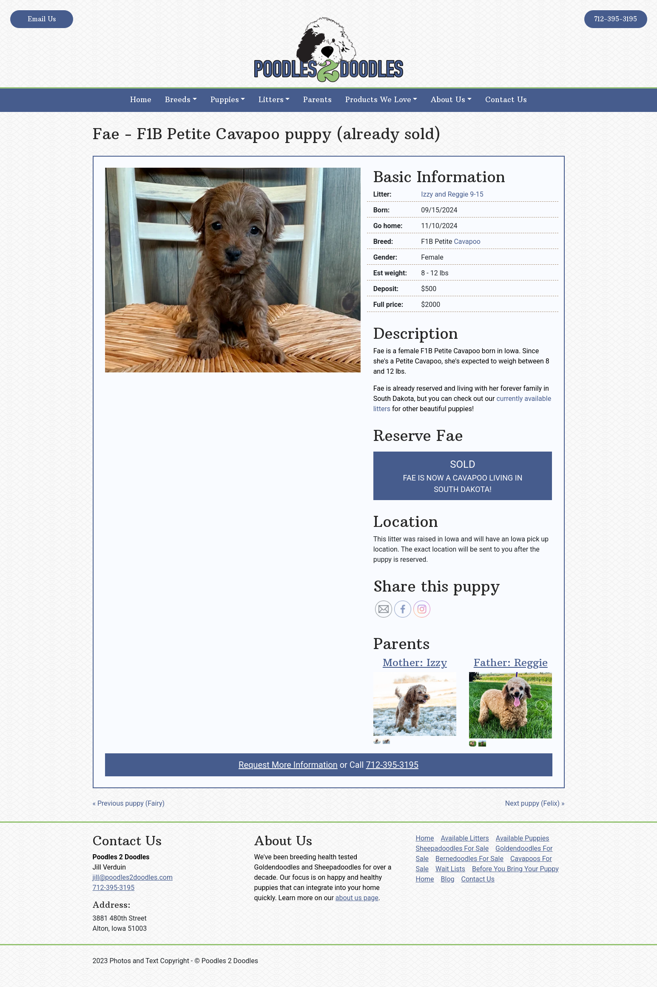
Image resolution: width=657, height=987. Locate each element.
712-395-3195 (615, 19)
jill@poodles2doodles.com (133, 877)
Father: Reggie (511, 662)
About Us (448, 99)
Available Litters (465, 838)
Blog (448, 879)
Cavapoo (467, 241)
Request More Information (288, 765)
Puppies (224, 99)
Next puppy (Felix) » (535, 803)
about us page (357, 898)
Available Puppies (522, 838)
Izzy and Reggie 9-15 (452, 194)
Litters (271, 99)
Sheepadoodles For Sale (452, 848)
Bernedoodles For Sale (469, 859)
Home (140, 99)
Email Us (42, 19)
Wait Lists (450, 869)
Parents (317, 99)
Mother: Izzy (415, 662)
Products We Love (378, 99)
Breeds (178, 99)
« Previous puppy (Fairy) (129, 803)
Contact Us (506, 99)
